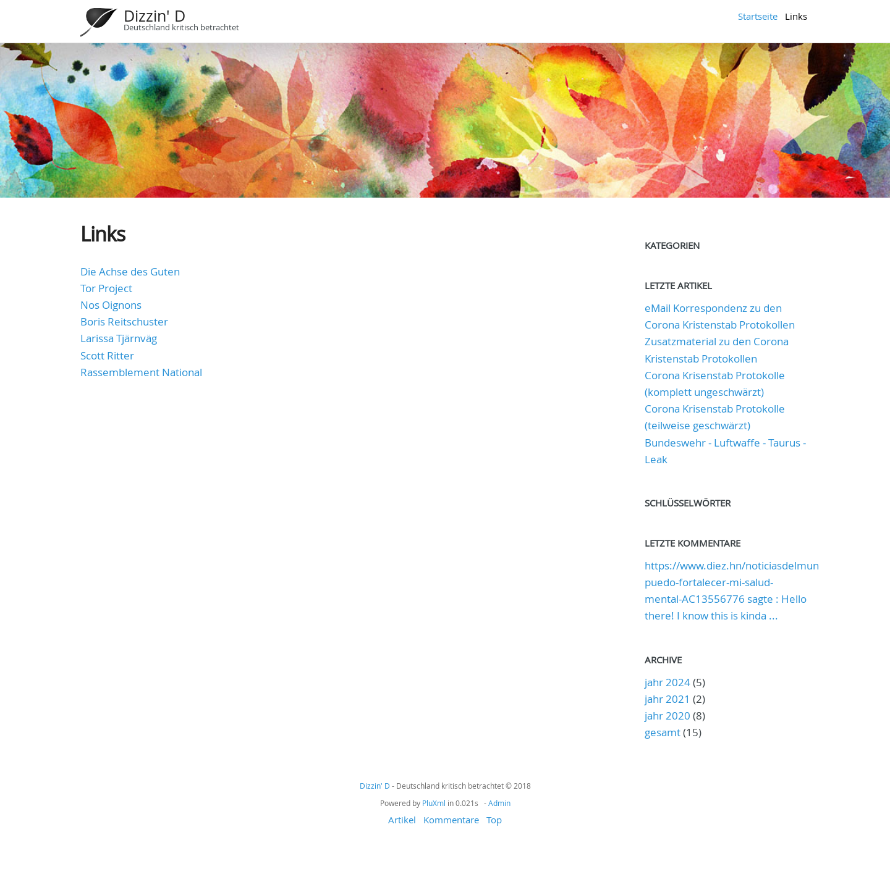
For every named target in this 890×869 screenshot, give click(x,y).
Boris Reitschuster (124, 321)
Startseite (758, 16)
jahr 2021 (667, 699)
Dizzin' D (154, 16)
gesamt (664, 732)
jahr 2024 (667, 682)
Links (796, 16)
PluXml (434, 803)
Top (494, 819)
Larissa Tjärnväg (118, 338)
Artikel (402, 819)
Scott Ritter (107, 355)
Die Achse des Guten (130, 271)
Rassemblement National (141, 372)
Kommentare (451, 819)
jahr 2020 (667, 715)
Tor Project (106, 288)
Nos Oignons (111, 305)
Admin (499, 803)
